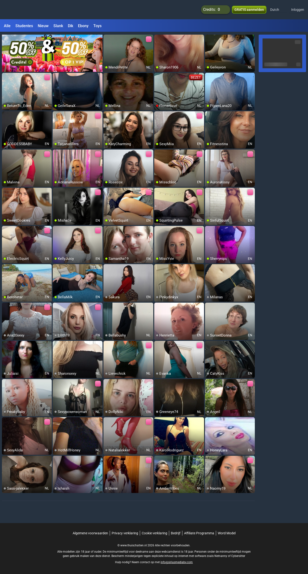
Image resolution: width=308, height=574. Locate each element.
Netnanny (221, 556)
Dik (70, 26)
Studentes (24, 26)
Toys (97, 26)
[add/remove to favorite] (107, 38)
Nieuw (43, 26)
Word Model (227, 533)
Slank (58, 26)
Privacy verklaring (125, 533)
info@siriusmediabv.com (176, 562)
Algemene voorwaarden (90, 533)
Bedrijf (175, 533)
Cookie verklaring (154, 533)
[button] (277, 9)
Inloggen (297, 10)
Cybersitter (238, 556)
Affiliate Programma (199, 533)
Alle (7, 26)
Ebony (83, 26)
